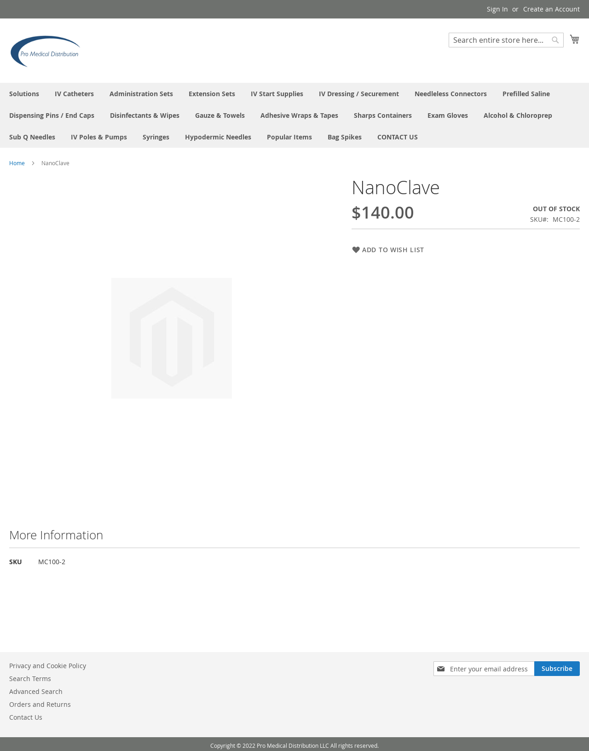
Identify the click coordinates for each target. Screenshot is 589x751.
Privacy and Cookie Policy (47, 665)
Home (17, 163)
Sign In (497, 9)
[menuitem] (24, 93)
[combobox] (506, 40)
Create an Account (551, 9)
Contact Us (25, 717)
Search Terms (30, 678)
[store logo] (48, 50)
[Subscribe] (557, 668)
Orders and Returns (40, 704)
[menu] (294, 115)
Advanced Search (36, 691)
